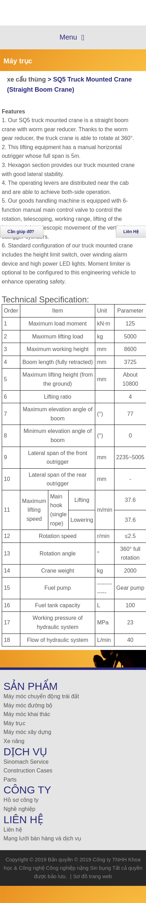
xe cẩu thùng (27, 79)
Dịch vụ (25, 751)
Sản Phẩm (31, 686)
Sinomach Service (26, 762)
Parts (10, 780)
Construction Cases (28, 771)
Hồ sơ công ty (21, 800)
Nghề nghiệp (19, 809)
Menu (72, 37)
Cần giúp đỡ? (20, 231)
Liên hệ (13, 830)
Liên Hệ (23, 819)
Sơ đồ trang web (92, 876)
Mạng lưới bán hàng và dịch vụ (42, 838)
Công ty (27, 790)
